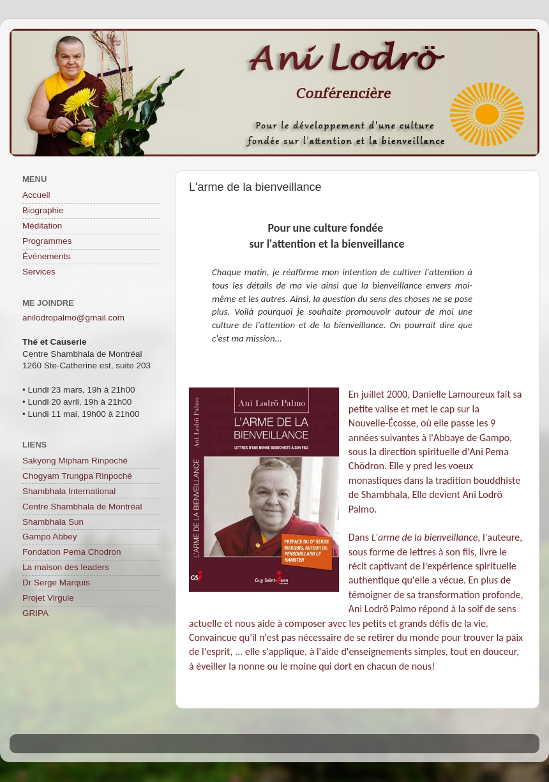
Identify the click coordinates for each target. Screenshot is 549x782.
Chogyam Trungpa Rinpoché (77, 476)
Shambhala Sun (53, 522)
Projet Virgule (48, 598)
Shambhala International (69, 491)
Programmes (46, 241)
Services (39, 271)
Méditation (42, 225)
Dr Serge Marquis (56, 582)
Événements (46, 256)
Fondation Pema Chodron (71, 552)
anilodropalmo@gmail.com (73, 317)
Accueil (36, 195)
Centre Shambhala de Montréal (82, 506)
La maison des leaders (65, 567)
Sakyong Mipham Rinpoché (75, 460)
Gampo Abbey (49, 536)
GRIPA (35, 613)
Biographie (43, 210)
